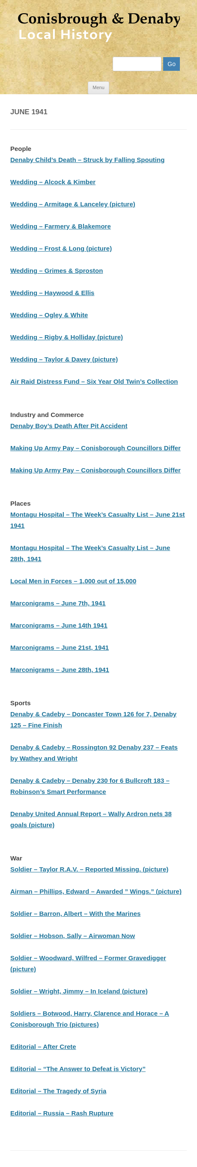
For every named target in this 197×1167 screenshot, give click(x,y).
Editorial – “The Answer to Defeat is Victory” (78, 1068)
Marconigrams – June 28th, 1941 (59, 669)
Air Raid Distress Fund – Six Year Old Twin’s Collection (94, 381)
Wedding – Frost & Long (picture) (61, 248)
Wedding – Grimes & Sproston (56, 270)
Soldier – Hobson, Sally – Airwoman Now (72, 935)
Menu (98, 87)
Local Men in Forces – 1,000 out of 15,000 (73, 581)
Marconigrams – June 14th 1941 (58, 625)
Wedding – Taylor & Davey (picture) (64, 359)
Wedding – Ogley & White (49, 315)
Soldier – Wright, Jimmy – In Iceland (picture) (79, 991)
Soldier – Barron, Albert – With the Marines (75, 913)
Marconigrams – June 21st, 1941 (59, 647)
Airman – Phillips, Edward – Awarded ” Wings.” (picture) (96, 891)
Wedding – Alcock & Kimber (53, 181)
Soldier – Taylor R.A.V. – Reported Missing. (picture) (89, 869)
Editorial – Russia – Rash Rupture (61, 1113)
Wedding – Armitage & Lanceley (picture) (72, 204)
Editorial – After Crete (43, 1046)
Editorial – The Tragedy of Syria (58, 1091)
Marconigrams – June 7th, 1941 (58, 603)
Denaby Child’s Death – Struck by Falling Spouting (87, 159)
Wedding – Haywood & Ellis (52, 292)
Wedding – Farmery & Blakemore (60, 226)
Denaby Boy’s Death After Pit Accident (68, 425)
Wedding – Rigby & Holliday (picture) (66, 337)
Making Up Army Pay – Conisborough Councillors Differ (95, 448)
